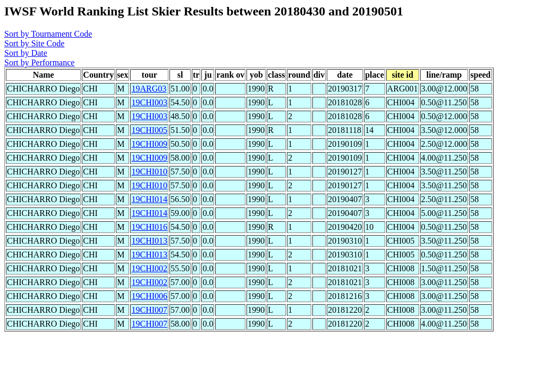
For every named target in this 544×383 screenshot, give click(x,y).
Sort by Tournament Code (48, 33)
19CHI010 (149, 171)
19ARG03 (148, 88)
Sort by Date (25, 52)
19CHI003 (149, 102)
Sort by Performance (39, 62)
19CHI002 (149, 268)
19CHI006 (149, 296)
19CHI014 (149, 199)
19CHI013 (149, 240)
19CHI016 (149, 226)
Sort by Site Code (34, 43)
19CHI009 (149, 143)
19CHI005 (149, 130)
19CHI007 (149, 309)
